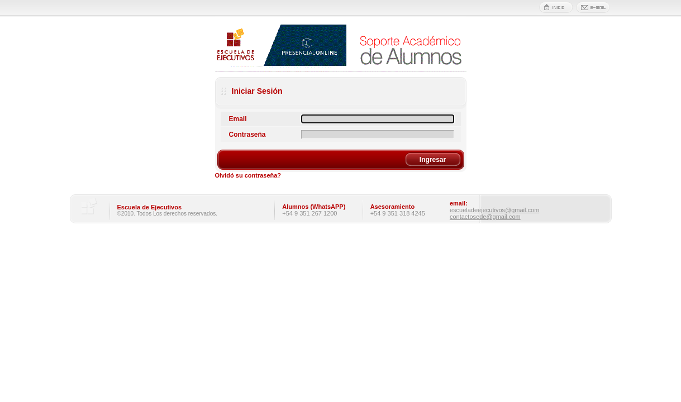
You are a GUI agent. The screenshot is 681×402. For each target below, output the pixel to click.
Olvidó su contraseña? (248, 175)
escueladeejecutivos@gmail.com (494, 210)
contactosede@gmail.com (485, 216)
